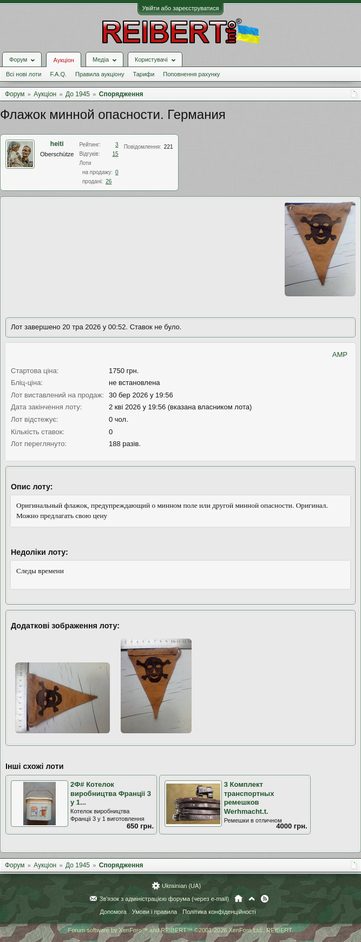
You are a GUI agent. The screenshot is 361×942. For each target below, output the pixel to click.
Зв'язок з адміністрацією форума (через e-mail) (164, 898)
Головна (238, 899)
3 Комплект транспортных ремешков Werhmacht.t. (249, 797)
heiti (57, 144)
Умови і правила (154, 911)
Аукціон (63, 60)
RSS (264, 899)
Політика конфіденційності (218, 911)
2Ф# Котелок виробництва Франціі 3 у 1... (110, 793)
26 (108, 181)
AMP (339, 354)
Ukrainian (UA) (181, 886)
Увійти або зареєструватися (180, 8)
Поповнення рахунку (191, 74)
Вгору (251, 899)
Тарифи (144, 74)
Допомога (113, 911)
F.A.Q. (58, 74)
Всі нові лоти (23, 74)
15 (116, 154)
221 (168, 147)
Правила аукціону (99, 74)
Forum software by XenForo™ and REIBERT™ (180, 930)
